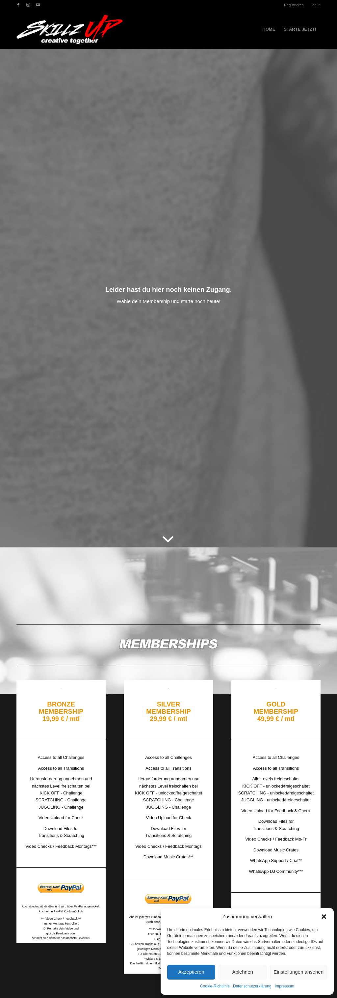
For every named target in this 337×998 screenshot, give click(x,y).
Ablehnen (242, 972)
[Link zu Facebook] (18, 5)
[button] (324, 916)
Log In (315, 5)
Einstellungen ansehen (298, 972)
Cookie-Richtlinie (215, 986)
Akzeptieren (191, 972)
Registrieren (293, 5)
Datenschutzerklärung (252, 986)
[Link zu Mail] (38, 5)
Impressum (284, 986)
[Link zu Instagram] (28, 5)
